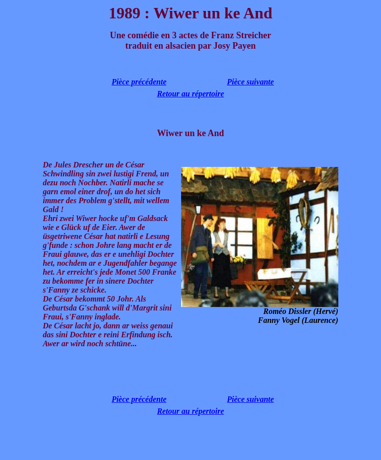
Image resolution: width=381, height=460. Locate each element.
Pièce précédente (139, 81)
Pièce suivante (250, 81)
